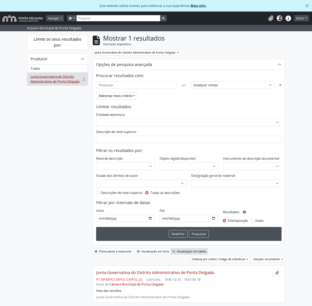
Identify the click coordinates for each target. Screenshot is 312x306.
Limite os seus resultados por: (58, 42)
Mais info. (198, 6)
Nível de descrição (109, 158)
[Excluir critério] (280, 85)
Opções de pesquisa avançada (124, 64)
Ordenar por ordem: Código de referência (219, 259)
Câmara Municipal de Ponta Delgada (136, 284)
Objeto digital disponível (178, 158)
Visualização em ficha (153, 251)
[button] (270, 18)
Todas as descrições (165, 193)
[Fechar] (307, 5)
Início (100, 210)
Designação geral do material (213, 175)
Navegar (54, 18)
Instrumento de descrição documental (251, 158)
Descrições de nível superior (122, 193)
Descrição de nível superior (116, 132)
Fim (162, 210)
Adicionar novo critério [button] (116, 96)
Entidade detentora (110, 114)
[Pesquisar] (118, 18)
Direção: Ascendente (267, 259)
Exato (259, 220)
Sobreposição (238, 220)
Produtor (39, 59)
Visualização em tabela (189, 251)
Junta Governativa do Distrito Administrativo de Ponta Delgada (57, 79)
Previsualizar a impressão (113, 251)
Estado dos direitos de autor (117, 175)
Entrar (300, 18)
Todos (35, 68)
